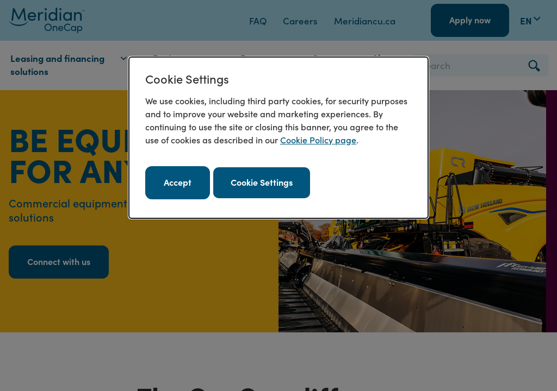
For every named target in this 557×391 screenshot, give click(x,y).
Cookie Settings (262, 182)
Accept (177, 182)
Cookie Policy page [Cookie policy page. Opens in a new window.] (318, 140)
